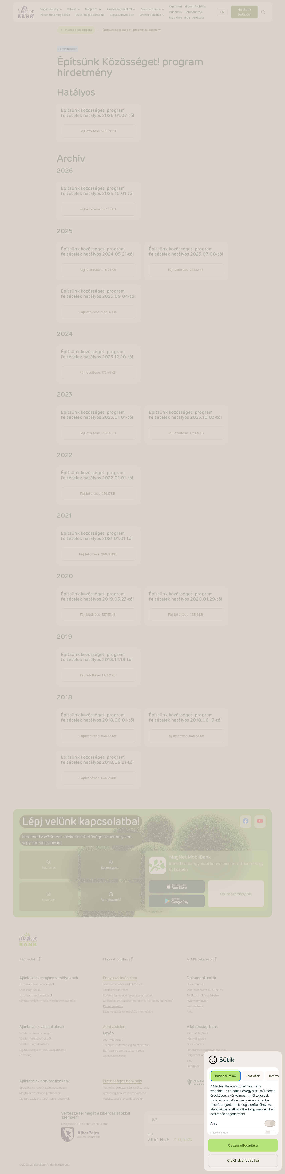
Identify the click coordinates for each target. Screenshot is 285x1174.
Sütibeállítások (225, 1076)
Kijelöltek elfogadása (243, 1160)
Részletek (253, 1076)
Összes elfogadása (243, 1145)
